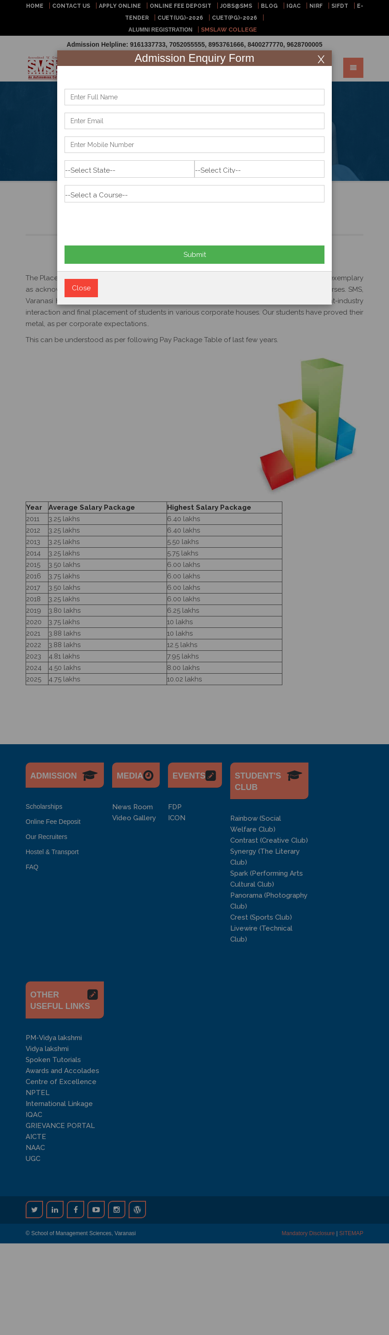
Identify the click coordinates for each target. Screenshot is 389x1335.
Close (81, 288)
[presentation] (134, 220)
